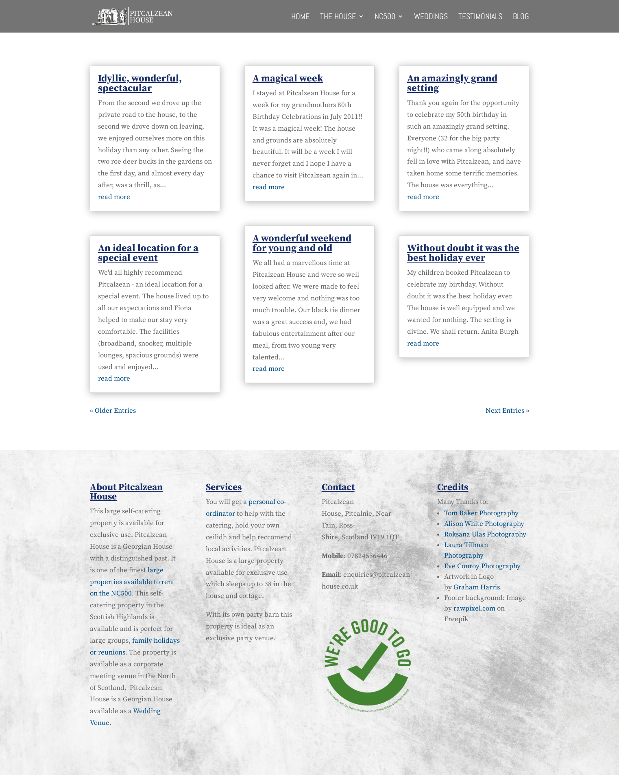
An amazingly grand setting (452, 83)
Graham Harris (476, 587)
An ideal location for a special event (148, 253)
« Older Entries (113, 410)
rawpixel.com (474, 608)
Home (300, 17)
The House (338, 17)
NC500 (385, 17)
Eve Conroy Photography (482, 566)
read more (114, 197)
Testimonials (480, 17)
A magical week (288, 78)
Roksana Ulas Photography (485, 534)
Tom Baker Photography (481, 513)
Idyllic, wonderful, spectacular (140, 83)
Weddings (431, 17)
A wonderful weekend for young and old (302, 243)
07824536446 (367, 556)
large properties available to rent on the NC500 (132, 582)
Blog (521, 17)
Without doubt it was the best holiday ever (463, 253)
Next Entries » (507, 410)
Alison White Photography (484, 523)
